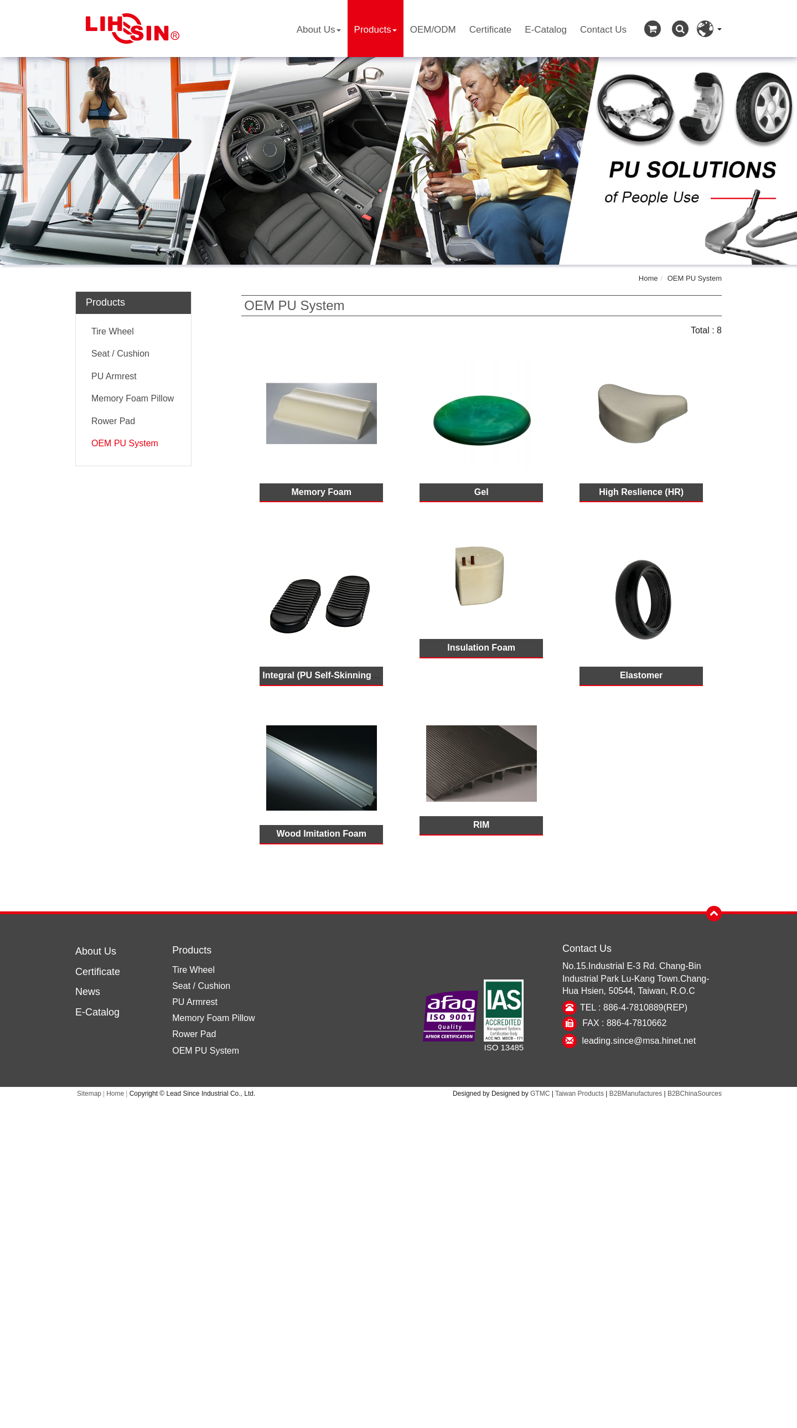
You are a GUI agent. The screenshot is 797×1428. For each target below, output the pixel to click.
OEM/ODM (433, 29)
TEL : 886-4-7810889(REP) (633, 1007)
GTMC (540, 1093)
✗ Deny (399, 1144)
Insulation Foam (481, 647)
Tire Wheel (112, 331)
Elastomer (641, 675)
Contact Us (603, 29)
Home (648, 278)
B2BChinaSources (694, 1093)
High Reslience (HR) (641, 492)
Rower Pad (113, 421)
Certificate (490, 29)
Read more (350, 1220)
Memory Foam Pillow (132, 398)
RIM (481, 824)
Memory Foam (321, 492)
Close (398, 1106)
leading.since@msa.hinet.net (639, 1040)
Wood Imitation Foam (321, 833)
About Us (319, 29)
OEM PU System (694, 278)
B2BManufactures (635, 1093)
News (87, 991)
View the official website (426, 1220)
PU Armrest (114, 376)
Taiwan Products (579, 1093)
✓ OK (552, 1421)
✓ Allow (399, 1131)
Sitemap (89, 1093)
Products (375, 29)
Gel (481, 492)
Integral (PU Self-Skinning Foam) (331, 675)
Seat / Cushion (120, 353)
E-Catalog (546, 29)
